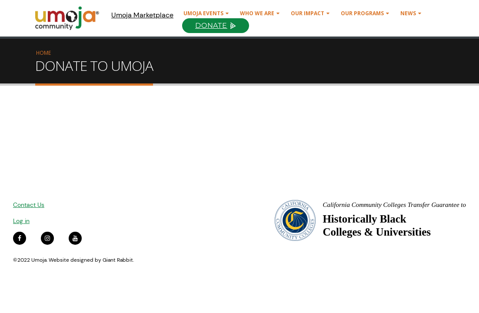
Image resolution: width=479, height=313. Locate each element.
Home (43, 52)
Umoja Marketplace (142, 15)
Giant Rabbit (118, 259)
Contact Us (28, 205)
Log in (21, 221)
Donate (211, 25)
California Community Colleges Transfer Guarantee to (394, 204)
